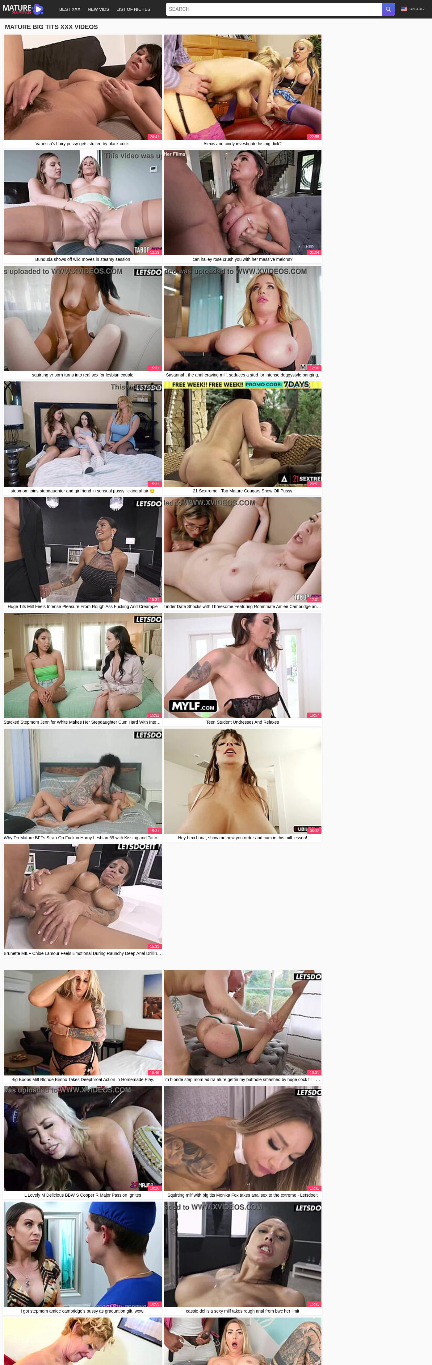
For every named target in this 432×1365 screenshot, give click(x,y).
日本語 (416, 1352)
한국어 (180, 1352)
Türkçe (108, 1352)
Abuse (267, 1340)
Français (73, 1352)
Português (270, 1358)
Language (413, 9)
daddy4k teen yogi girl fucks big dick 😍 (45, 1152)
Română (92, 1352)
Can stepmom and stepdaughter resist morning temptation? (65, 1069)
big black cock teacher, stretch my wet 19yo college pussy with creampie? (78, 1139)
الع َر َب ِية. (213, 1358)
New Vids (98, 9)
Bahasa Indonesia (221, 1352)
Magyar (143, 1358)
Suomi (269, 1352)
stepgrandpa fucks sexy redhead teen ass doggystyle (59, 1125)
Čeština (386, 1352)
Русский (164, 1352)
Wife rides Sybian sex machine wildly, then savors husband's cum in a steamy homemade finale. (100, 1180)
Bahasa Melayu (188, 1358)
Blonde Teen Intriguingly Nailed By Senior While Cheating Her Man (72, 1194)
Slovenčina (326, 1352)
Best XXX (69, 9)
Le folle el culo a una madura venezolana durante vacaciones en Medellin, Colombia (88, 1097)
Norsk (401, 1352)
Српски (251, 1358)
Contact (251, 1340)
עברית (13, 1352)
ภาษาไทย (145, 1352)
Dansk (308, 1352)
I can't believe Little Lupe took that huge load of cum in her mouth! (71, 1083)
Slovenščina (289, 1352)
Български (367, 1352)
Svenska (126, 1352)
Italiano (197, 1352)
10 (278, 719)
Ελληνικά (233, 1358)
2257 (281, 1340)
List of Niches (133, 9)
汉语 (26, 1352)
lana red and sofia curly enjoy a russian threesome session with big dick (76, 1166)
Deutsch (347, 1352)
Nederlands (250, 1352)
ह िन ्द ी (162, 1358)
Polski (39, 1352)
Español (55, 1352)
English (289, 1358)
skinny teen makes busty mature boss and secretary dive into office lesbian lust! (84, 1111)
